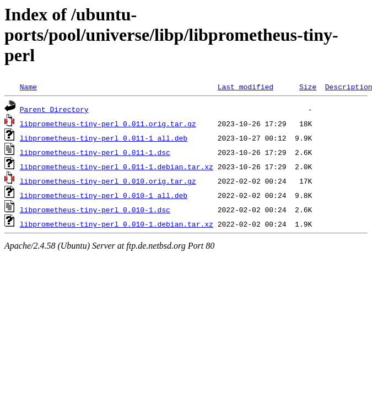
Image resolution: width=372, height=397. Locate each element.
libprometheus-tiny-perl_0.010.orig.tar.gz (108, 181)
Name (28, 87)
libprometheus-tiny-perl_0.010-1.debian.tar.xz (116, 224)
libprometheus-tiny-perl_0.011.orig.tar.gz (108, 123)
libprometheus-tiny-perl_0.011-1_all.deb (103, 138)
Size (307, 87)
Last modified (245, 87)
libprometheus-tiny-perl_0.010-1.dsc (95, 209)
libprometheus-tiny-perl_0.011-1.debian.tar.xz (116, 166)
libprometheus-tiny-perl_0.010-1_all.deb (103, 195)
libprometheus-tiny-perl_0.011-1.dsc (95, 152)
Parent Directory (54, 109)
